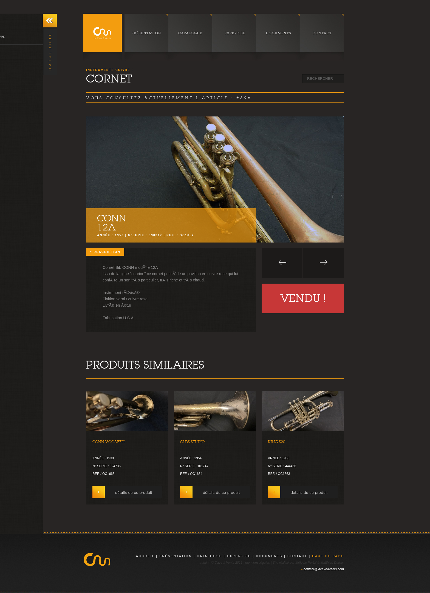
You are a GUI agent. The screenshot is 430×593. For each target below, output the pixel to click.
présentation (175, 556)
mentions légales (257, 563)
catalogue (209, 556)
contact (297, 556)
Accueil (145, 556)
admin (204, 563)
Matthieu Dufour (332, 563)
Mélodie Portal (305, 563)
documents (269, 556)
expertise (239, 556)
